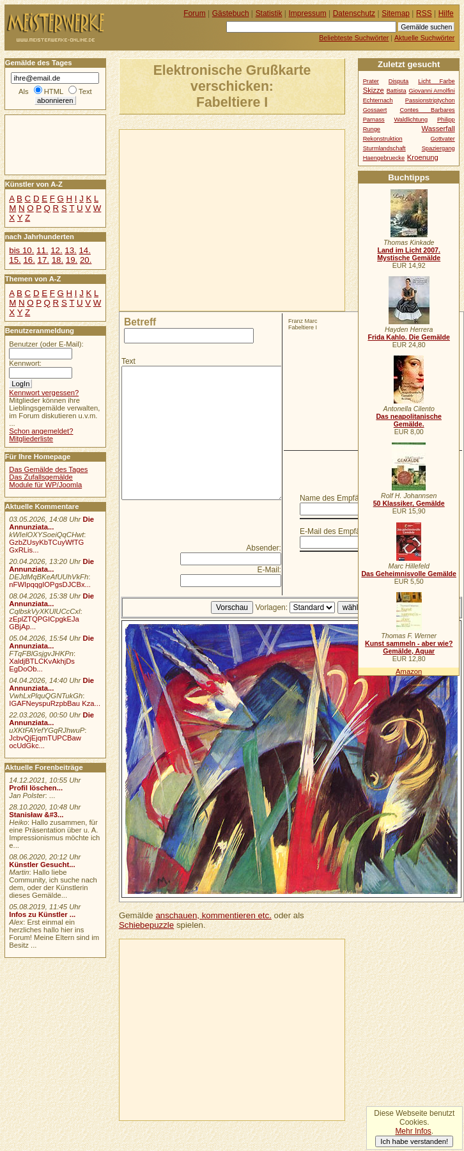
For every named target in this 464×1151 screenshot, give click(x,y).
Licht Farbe (436, 81)
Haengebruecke (384, 158)
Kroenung (422, 157)
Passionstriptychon (430, 100)
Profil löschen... (36, 788)
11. (42, 250)
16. (29, 260)
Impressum (308, 13)
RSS (424, 13)
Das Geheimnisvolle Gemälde (408, 573)
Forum (194, 13)
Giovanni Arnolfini (431, 91)
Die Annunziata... (51, 523)
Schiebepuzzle (146, 925)
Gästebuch (230, 13)
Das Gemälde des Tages (48, 469)
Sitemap (396, 13)
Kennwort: (25, 363)
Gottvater (443, 139)
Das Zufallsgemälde (41, 477)
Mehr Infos (413, 1131)
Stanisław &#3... (36, 814)
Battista (396, 91)
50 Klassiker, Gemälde (409, 503)
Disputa (398, 81)
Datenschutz (354, 13)
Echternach (378, 100)
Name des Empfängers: (340, 498)
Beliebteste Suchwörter (354, 38)
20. (85, 260)
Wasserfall (438, 128)
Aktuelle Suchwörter (424, 38)
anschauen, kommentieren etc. (213, 915)
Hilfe (446, 13)
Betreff (140, 322)
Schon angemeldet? (41, 431)
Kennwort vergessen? (44, 392)
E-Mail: (269, 569)
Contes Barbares (427, 110)
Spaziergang (438, 148)
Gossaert (375, 110)
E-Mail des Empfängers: (341, 531)
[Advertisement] (246, 219)
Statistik (269, 13)
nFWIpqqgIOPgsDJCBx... (50, 584)
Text (128, 361)
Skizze (373, 90)
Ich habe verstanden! (414, 1141)
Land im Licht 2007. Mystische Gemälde (408, 254)
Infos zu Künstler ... (42, 914)
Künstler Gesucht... (42, 864)
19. (71, 260)
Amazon (409, 671)
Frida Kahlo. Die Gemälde (408, 337)
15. (14, 260)
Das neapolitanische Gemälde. (409, 420)
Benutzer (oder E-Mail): (46, 344)
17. (43, 260)
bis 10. (21, 250)
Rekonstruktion (383, 139)
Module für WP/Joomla (45, 485)
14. (84, 250)
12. (56, 250)
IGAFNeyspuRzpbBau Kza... (54, 703)
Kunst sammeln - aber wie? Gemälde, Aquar (408, 647)
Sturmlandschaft (384, 148)
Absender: (263, 548)
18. (57, 260)
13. (70, 250)
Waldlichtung (411, 119)
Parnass (374, 119)
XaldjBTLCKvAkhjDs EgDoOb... (42, 665)
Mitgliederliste (31, 438)
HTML (53, 91)
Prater (371, 81)
